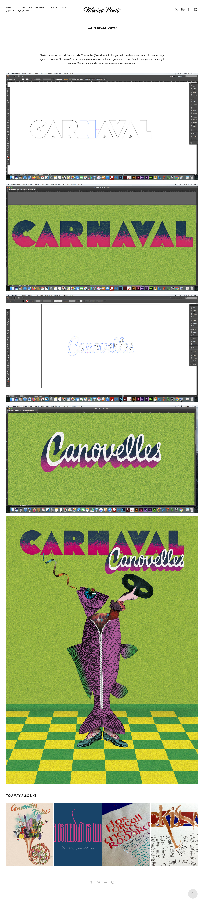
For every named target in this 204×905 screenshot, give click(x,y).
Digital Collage (15, 7)
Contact (23, 11)
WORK (64, 7)
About (10, 11)
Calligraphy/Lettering (43, 7)
